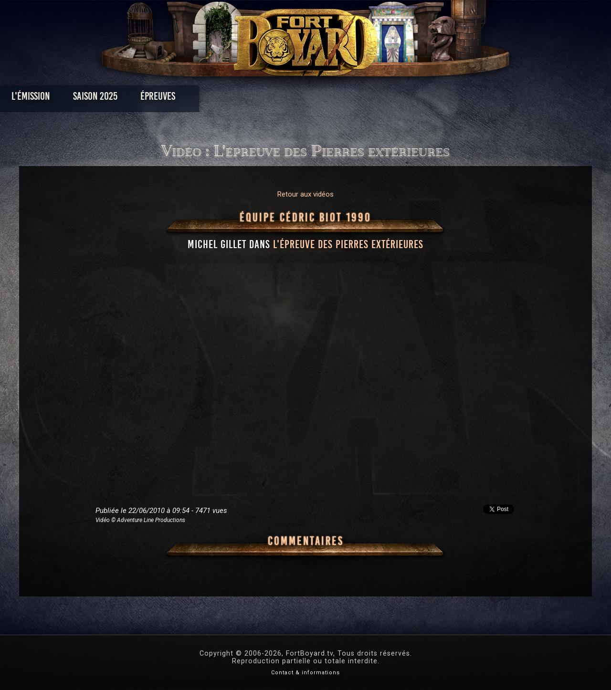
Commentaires (306, 541)
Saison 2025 (156, 98)
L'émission (92, 98)
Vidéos (320, 98)
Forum (423, 98)
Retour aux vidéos (305, 194)
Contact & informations (305, 672)
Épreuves (218, 98)
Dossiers (372, 98)
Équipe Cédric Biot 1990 (305, 217)
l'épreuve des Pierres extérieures (348, 244)
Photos (272, 98)
